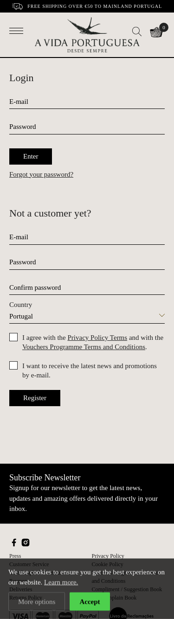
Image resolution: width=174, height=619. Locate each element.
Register (34, 398)
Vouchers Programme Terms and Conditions (83, 347)
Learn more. (61, 583)
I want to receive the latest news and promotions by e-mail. (89, 370)
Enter (30, 156)
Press (15, 556)
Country (20, 304)
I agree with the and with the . (92, 342)
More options (36, 602)
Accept (89, 602)
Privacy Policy (108, 556)
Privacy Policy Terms (97, 337)
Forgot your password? (41, 174)
